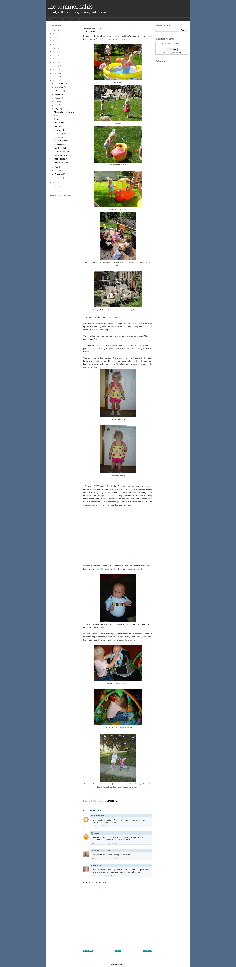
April (56, 167)
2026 (55, 30)
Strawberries (59, 137)
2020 (55, 52)
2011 (55, 182)
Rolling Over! (59, 144)
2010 (55, 186)
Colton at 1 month (61, 141)
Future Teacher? (60, 159)
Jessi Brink (95, 816)
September (59, 94)
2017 (55, 62)
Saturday (57, 116)
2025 (55, 33)
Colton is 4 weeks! (61, 152)
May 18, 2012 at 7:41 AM (103, 875)
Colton (56, 119)
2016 (55, 66)
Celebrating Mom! (61, 134)
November (59, 87)
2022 (55, 44)
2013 (55, 77)
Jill (92, 833)
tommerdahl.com (118, 964)
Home (50, 19)
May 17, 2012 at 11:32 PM (104, 858)
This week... (59, 126)
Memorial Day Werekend (64, 112)
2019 (55, 55)
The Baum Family (98, 850)
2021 (55, 48)
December (59, 84)
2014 (55, 73)
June (57, 105)
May (56, 109)
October (58, 91)
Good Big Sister (60, 155)
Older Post (148, 951)
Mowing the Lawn (61, 162)
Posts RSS (60, 19)
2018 (55, 59)
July (56, 102)
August (57, 98)
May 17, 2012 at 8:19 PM (103, 826)
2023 (55, 41)
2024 (55, 37)
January (58, 178)
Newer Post (88, 951)
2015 (55, 70)
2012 (55, 80)
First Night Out (60, 148)
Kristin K (94, 865)
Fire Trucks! (59, 123)
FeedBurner (177, 53)
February (58, 174)
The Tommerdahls (70, 6)
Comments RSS (74, 19)
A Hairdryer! (59, 130)
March (57, 171)
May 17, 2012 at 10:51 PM (104, 843)
